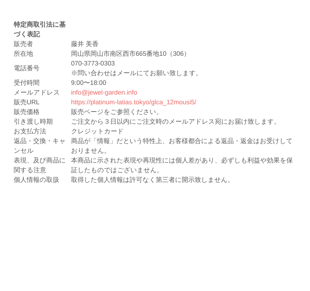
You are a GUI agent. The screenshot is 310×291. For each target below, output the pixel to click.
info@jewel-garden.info (104, 92)
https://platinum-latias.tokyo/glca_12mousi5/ (133, 102)
